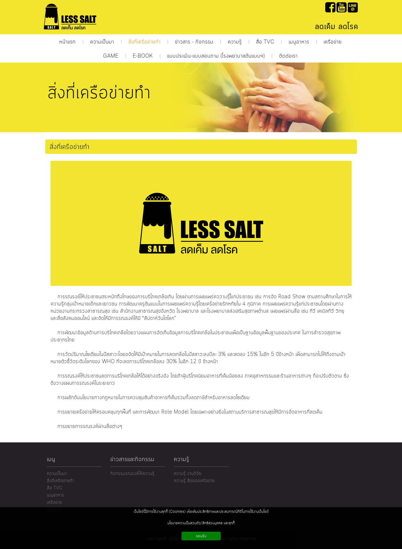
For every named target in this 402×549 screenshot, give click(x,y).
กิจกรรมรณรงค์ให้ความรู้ (132, 473)
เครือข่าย (54, 502)
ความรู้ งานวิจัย (187, 473)
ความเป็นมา (57, 473)
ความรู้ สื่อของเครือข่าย (194, 481)
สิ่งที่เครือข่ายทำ (60, 481)
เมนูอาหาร (55, 495)
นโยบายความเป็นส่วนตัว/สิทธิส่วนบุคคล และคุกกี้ (201, 523)
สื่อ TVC (54, 488)
